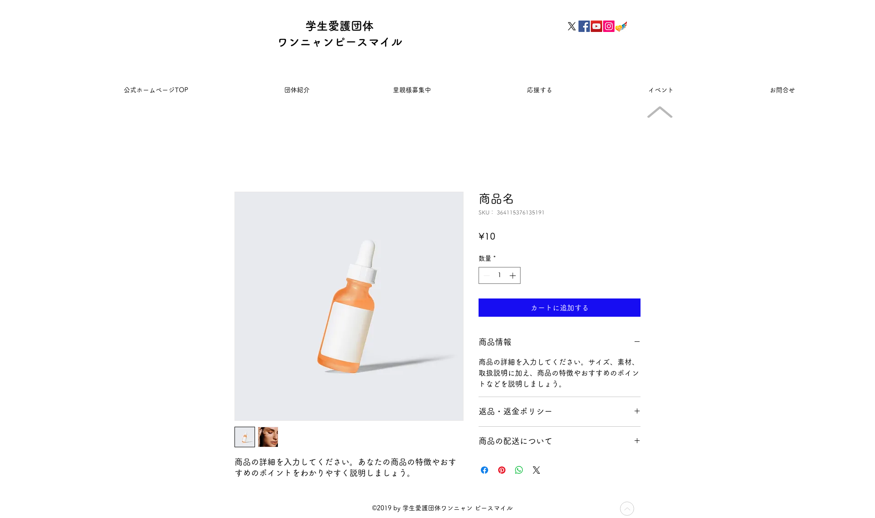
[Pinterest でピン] (501, 470)
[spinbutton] (499, 275)
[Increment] (513, 275)
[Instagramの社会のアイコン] (609, 26)
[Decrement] (485, 275)
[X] (572, 26)
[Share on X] (536, 470)
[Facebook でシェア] (484, 470)
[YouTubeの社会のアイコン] (596, 26)
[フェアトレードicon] (621, 26)
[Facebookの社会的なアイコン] (584, 26)
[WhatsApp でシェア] (519, 470)
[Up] (627, 509)
